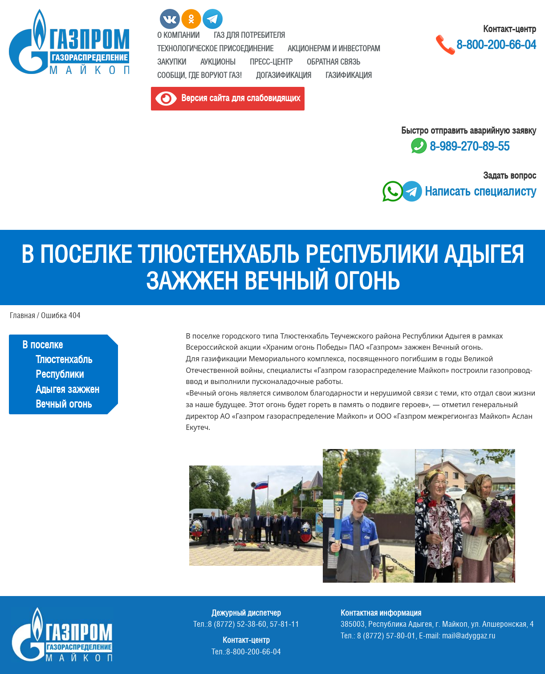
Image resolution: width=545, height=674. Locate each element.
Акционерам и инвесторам (334, 48)
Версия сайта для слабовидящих (227, 97)
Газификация (348, 75)
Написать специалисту (480, 191)
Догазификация (283, 75)
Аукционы (218, 61)
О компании (178, 35)
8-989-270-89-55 (469, 146)
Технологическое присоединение (215, 48)
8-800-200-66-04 (496, 44)
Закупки (171, 61)
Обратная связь (333, 61)
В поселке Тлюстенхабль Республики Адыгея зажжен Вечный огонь (60, 374)
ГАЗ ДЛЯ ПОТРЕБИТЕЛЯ (249, 35)
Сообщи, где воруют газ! (199, 75)
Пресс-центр (271, 61)
